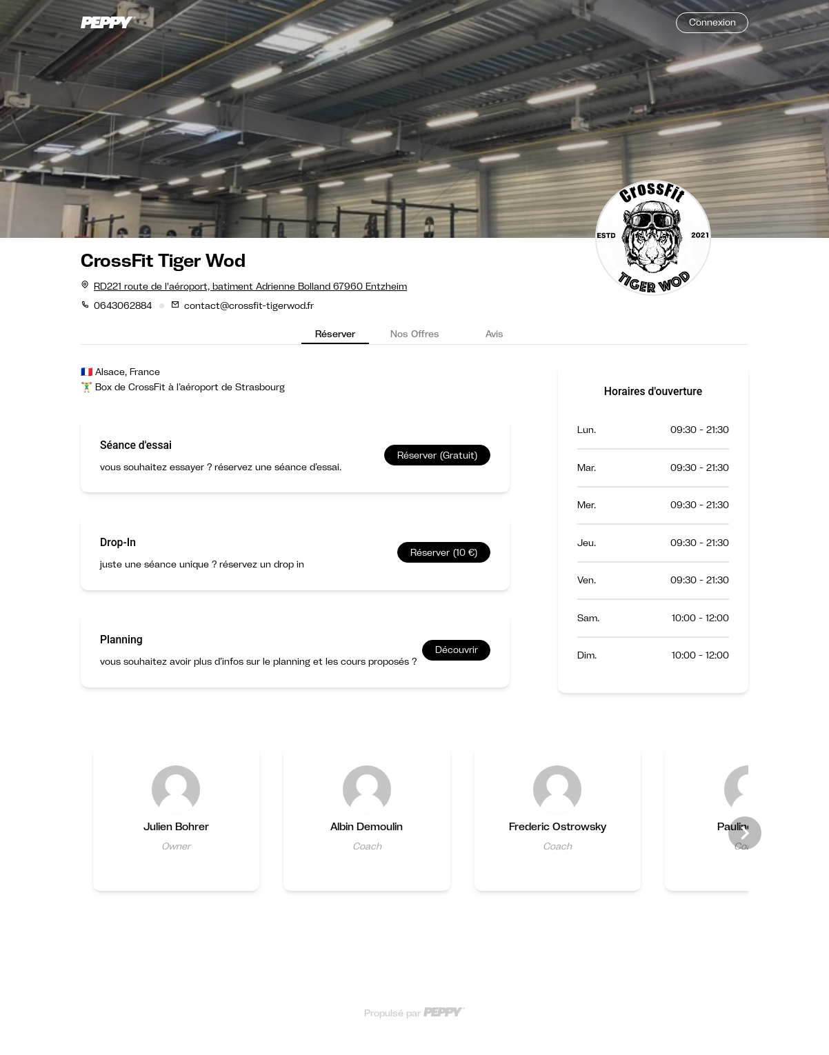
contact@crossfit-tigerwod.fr (249, 305)
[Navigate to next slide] (744, 833)
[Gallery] (414, 833)
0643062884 (123, 305)
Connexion (712, 22)
